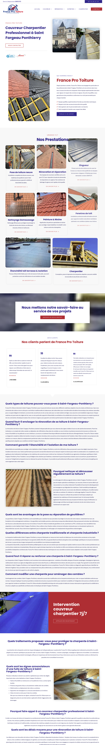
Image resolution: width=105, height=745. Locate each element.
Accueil (38, 9)
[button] (93, 1)
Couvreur (48, 9)
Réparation (60, 9)
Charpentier (83, 9)
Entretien (72, 9)
